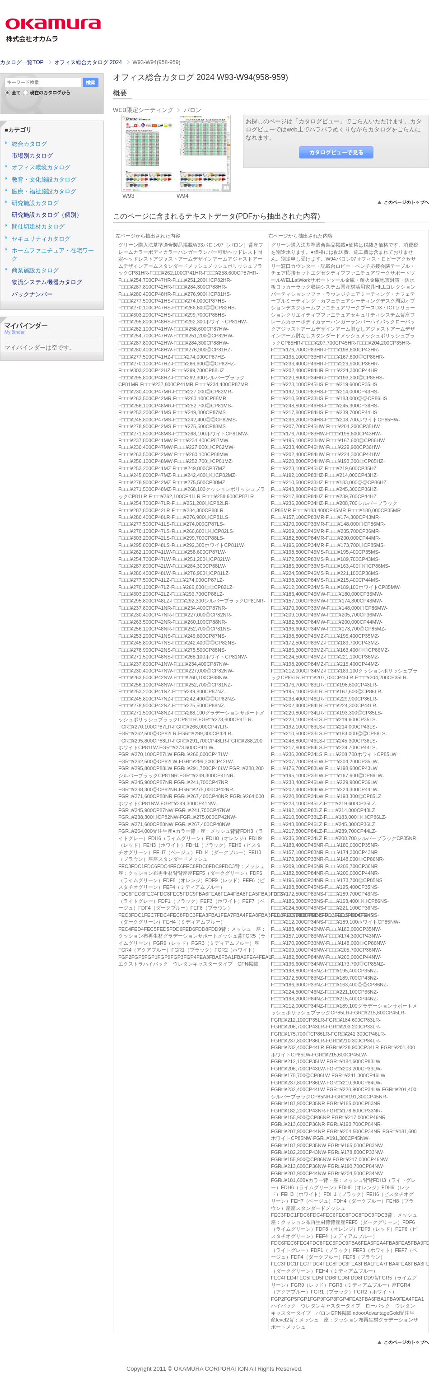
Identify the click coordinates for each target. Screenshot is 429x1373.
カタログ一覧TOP (21, 62)
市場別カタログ (32, 155)
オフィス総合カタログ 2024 (89, 62)
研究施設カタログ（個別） (47, 214)
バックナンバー (32, 294)
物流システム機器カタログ (47, 282)
